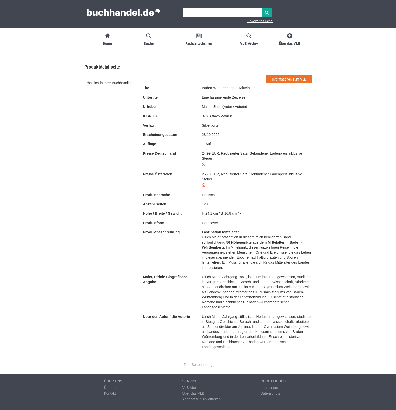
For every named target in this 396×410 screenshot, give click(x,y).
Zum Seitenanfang (198, 365)
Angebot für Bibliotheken (201, 399)
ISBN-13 (150, 116)
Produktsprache (156, 195)
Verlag (148, 125)
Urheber (150, 107)
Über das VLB (193, 393)
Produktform (153, 223)
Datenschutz (270, 393)
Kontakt (110, 393)
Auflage (149, 144)
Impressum (269, 387)
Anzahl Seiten (154, 204)
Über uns (111, 387)
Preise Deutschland (159, 153)
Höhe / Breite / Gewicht (162, 213)
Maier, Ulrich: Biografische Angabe (165, 279)
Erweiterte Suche (260, 21)
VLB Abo (189, 387)
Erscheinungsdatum (160, 135)
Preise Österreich (157, 174)
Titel (147, 88)
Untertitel (151, 97)
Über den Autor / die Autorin (166, 317)
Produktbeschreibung (161, 232)
